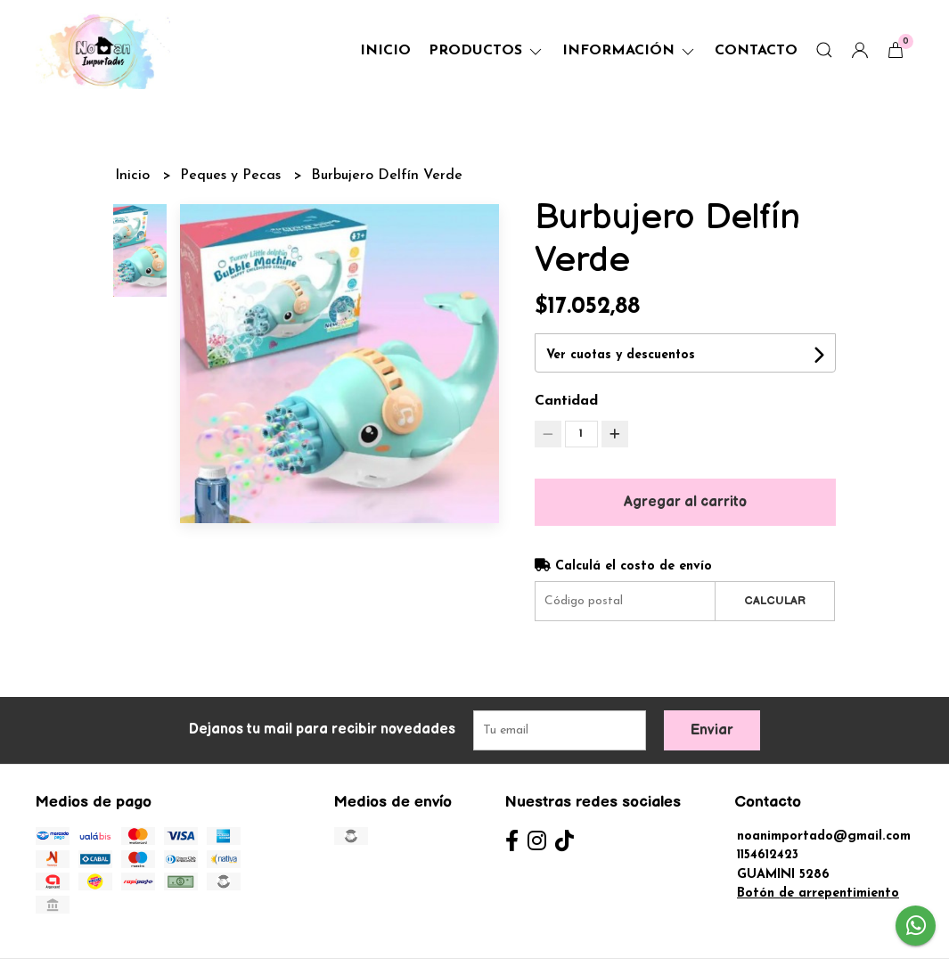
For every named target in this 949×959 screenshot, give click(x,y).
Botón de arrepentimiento (818, 893)
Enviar (712, 730)
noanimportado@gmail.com (824, 836)
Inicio (385, 51)
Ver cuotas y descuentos (620, 355)
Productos (486, 51)
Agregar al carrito (685, 502)
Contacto (756, 51)
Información (629, 51)
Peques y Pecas (232, 175)
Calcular (775, 601)
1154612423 (767, 855)
